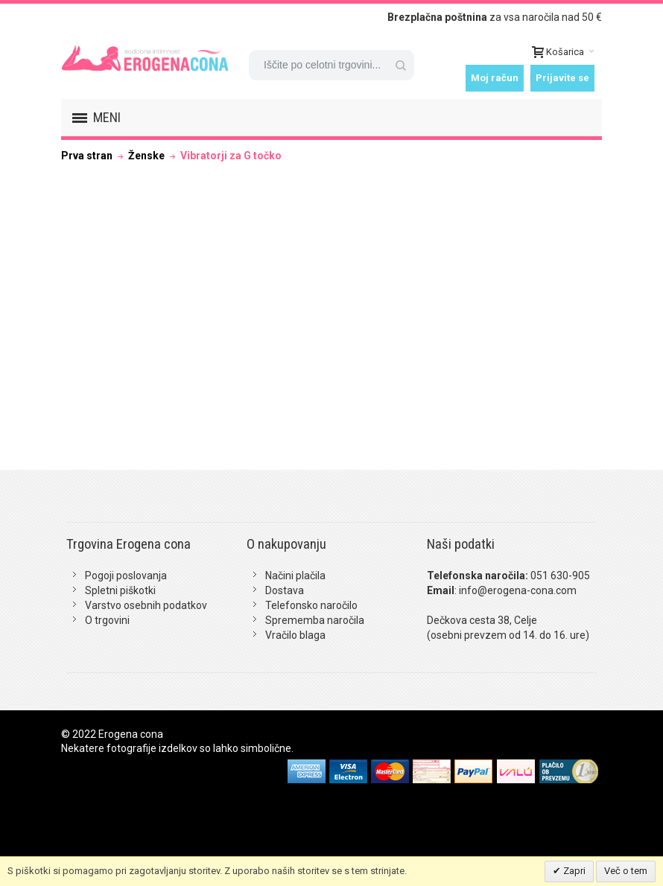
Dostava (284, 590)
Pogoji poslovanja (126, 575)
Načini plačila (295, 575)
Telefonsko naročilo (311, 605)
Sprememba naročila (314, 620)
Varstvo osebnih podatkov (146, 605)
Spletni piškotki (120, 590)
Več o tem (625, 870)
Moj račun (494, 77)
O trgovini (107, 620)
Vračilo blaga (295, 635)
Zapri (573, 870)
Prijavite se (562, 77)
